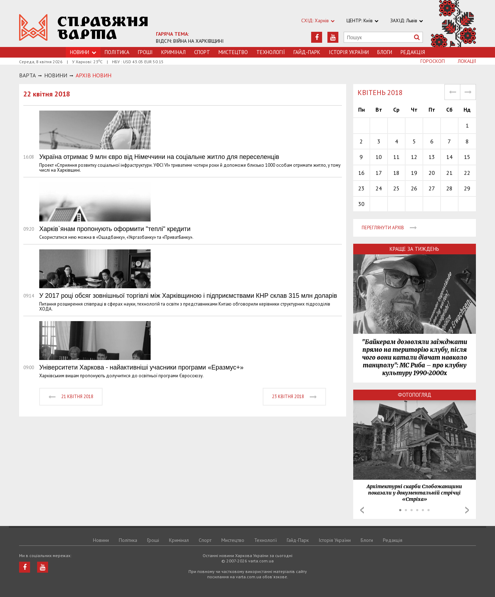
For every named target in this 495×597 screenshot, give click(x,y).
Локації (467, 61)
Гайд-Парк (306, 52)
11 (396, 156)
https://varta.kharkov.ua (83, 27)
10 (378, 156)
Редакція (413, 52)
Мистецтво (233, 52)
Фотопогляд (414, 394)
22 (467, 172)
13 (432, 156)
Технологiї (270, 52)
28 (449, 188)
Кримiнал (173, 52)
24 (378, 188)
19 (414, 172)
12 (414, 156)
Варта (27, 75)
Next (467, 510)
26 (414, 188)
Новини (101, 540)
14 (449, 156)
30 (361, 203)
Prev (362, 510)
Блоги (384, 52)
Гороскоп (432, 61)
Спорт (202, 52)
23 (361, 188)
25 (396, 188)
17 (378, 172)
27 (432, 188)
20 (432, 172)
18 (396, 172)
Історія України (349, 52)
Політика (117, 52)
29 (467, 188)
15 (467, 156)
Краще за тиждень (414, 249)
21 (449, 172)
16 (361, 172)
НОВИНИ (55, 75)
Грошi (145, 52)
